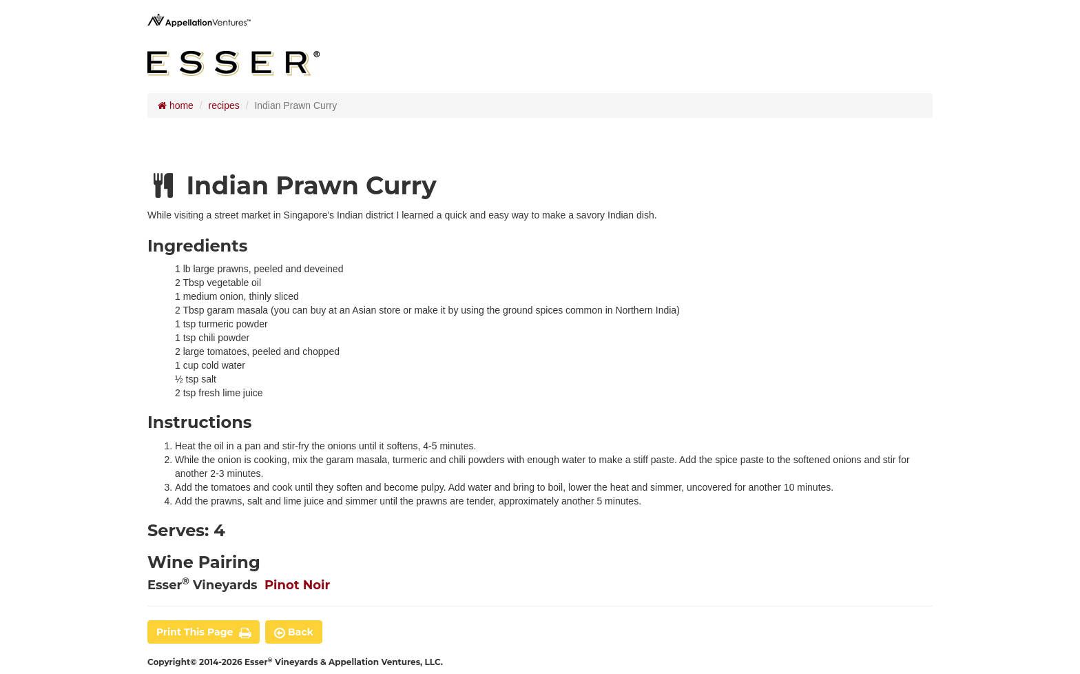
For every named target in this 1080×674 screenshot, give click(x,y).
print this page (203, 632)
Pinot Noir (297, 585)
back (293, 632)
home (176, 105)
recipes (224, 105)
